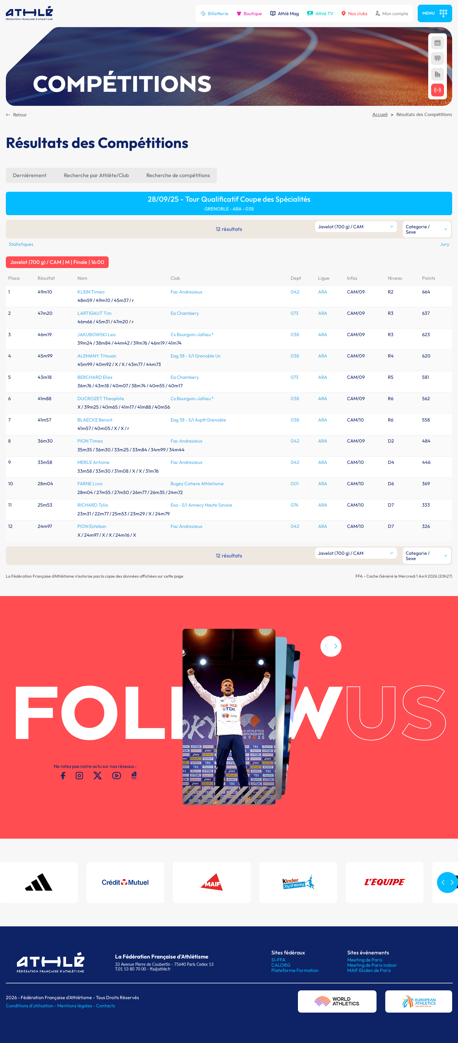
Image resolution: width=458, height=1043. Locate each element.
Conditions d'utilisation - (31, 1006)
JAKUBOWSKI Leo (96, 334)
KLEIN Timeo (91, 292)
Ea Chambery (185, 313)
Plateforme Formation (295, 970)
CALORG (280, 965)
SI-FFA (278, 960)
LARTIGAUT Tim (94, 313)
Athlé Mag (284, 13)
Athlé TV (320, 13)
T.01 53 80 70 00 (130, 968)
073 (295, 313)
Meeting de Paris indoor (372, 965)
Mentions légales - (76, 1006)
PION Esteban (91, 526)
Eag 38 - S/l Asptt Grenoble (198, 420)
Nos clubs (354, 13)
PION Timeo (90, 441)
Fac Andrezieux (186, 292)
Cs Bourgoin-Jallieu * (192, 334)
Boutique (249, 13)
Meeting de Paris (364, 960)
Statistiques (21, 244)
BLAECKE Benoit (94, 420)
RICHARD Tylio (92, 505)
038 (295, 334)
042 (295, 292)
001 (295, 483)
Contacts (105, 1006)
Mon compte (392, 13)
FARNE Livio (90, 483)
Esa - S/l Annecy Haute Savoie (201, 505)
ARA (322, 292)
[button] (336, 668)
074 (295, 505)
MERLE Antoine (93, 462)
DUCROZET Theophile (100, 398)
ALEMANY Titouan (96, 356)
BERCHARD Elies (94, 377)
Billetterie (214, 13)
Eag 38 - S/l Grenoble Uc (196, 356)
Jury (444, 244)
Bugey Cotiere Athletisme (197, 483)
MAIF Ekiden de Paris (369, 970)
